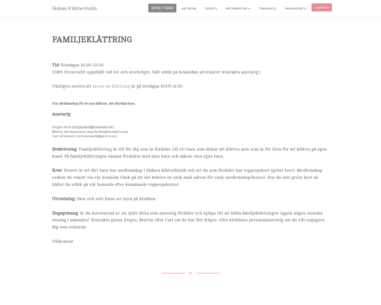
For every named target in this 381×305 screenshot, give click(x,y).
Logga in (322, 7)
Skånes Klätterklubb (74, 8)
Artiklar (189, 8)
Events (211, 8)
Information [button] (237, 8)
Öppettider (162, 8)
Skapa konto (295, 8)
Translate (267, 8)
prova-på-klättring (112, 86)
